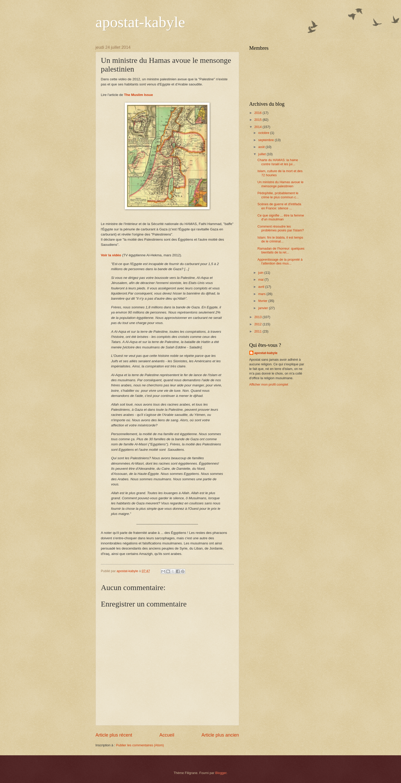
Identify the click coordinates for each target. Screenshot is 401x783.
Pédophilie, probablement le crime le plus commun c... (278, 195)
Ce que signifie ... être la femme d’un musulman (281, 217)
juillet (262, 154)
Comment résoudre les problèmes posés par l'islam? (281, 228)
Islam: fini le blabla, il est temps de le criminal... (280, 239)
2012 (258, 324)
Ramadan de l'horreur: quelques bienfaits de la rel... (281, 250)
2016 (258, 113)
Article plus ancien (220, 735)
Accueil (166, 735)
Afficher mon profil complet (268, 384)
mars (262, 294)
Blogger (221, 773)
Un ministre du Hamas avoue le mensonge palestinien (281, 184)
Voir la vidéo (111, 255)
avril (261, 287)
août (262, 147)
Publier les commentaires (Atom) (140, 745)
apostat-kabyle (140, 22)
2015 (258, 120)
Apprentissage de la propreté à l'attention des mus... (280, 261)
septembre (266, 140)
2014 (258, 127)
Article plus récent (114, 735)
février (263, 301)
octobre (264, 133)
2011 (258, 331)
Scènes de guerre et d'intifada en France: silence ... (279, 206)
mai (261, 279)
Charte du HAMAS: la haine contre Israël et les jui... (278, 162)
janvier (263, 308)
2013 (258, 317)
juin (261, 273)
